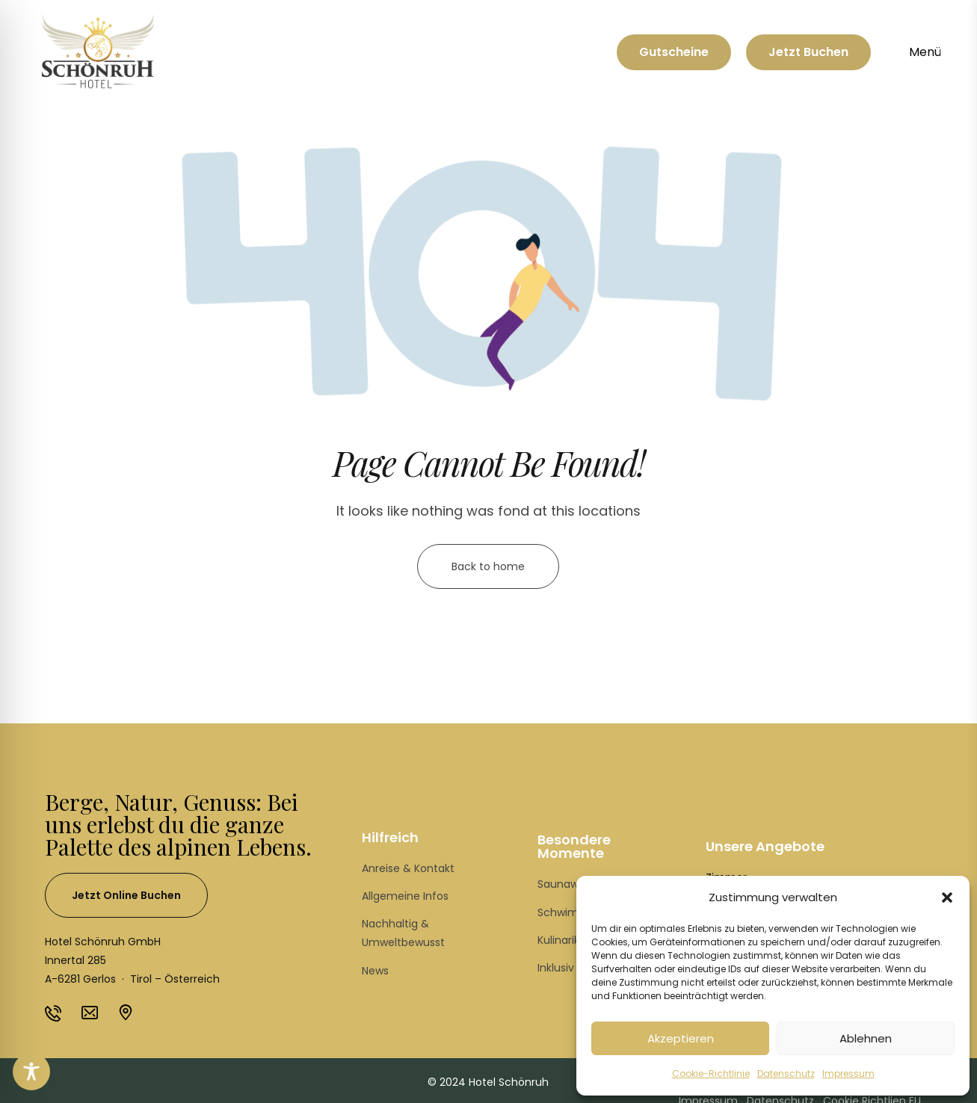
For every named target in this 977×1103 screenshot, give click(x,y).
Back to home (488, 566)
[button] (947, 897)
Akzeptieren (680, 1038)
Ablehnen (865, 1038)
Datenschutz (786, 1073)
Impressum (848, 1073)
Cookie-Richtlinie (711, 1073)
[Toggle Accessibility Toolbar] (31, 1071)
